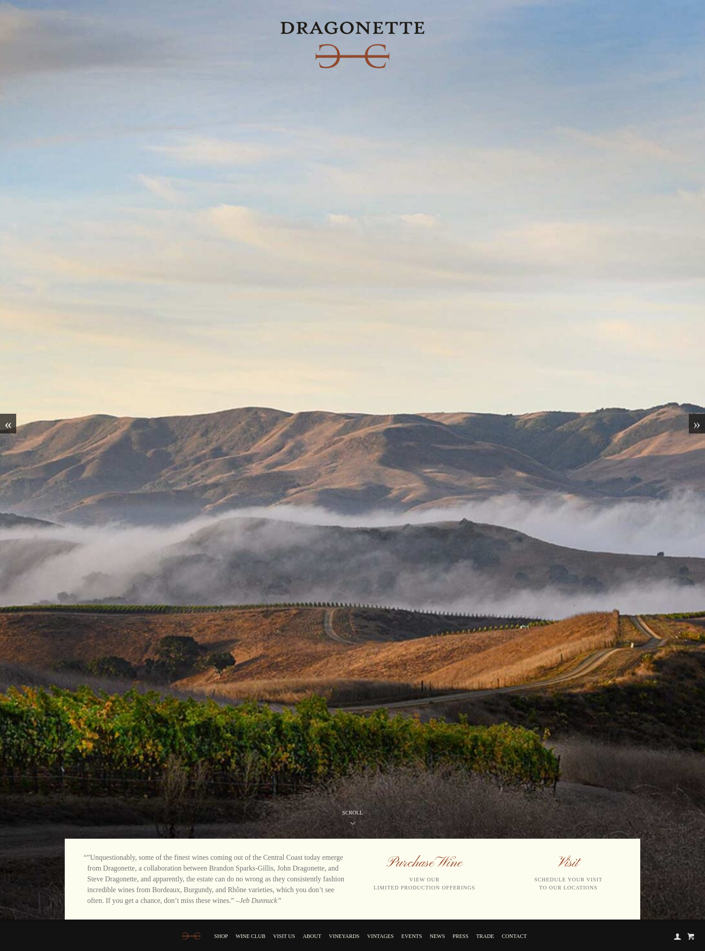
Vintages (380, 936)
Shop (221, 936)
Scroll (352, 819)
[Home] (191, 936)
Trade (485, 936)
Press (461, 936)
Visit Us (284, 936)
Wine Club (250, 936)
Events (412, 936)
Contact (514, 936)
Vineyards (344, 936)
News (437, 936)
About (312, 936)
